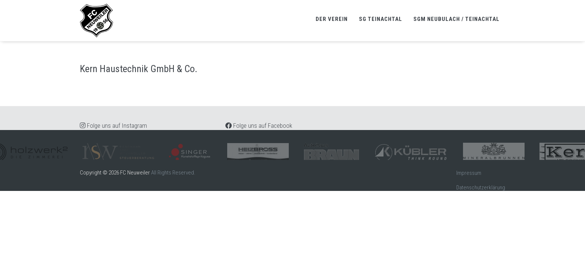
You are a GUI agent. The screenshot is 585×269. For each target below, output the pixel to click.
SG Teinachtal (380, 19)
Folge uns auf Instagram (113, 125)
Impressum (468, 173)
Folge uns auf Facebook (258, 125)
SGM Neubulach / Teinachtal (456, 19)
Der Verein (332, 19)
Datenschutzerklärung (480, 187)
